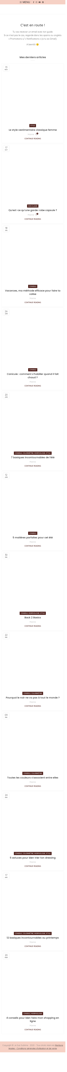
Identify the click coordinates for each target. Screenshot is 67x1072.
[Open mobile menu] (25, 2)
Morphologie (39, 453)
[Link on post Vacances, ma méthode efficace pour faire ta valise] (33, 255)
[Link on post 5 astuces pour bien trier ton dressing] (33, 822)
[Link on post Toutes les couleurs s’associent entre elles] (33, 742)
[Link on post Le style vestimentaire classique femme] (33, 95)
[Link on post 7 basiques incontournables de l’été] (33, 422)
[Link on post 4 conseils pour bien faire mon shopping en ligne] (33, 983)
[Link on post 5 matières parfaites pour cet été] (33, 502)
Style (32, 126)
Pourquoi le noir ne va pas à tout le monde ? (33, 697)
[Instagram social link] (36, 2)
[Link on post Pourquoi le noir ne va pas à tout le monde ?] (33, 662)
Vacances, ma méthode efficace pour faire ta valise (32, 292)
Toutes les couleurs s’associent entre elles (32, 777)
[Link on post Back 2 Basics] (33, 582)
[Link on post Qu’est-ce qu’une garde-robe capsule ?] (33, 175)
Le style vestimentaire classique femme (33, 130)
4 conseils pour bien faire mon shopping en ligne (32, 1019)
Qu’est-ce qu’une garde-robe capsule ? (33, 210)
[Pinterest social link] (43, 2)
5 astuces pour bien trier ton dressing (33, 857)
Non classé (32, 206)
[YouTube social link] (39, 2)
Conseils (32, 286)
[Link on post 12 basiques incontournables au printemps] (33, 902)
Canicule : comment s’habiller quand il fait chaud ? (33, 375)
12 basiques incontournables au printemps (33, 937)
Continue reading (32, 138)
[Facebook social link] (33, 2)
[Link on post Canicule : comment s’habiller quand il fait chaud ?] (33, 339)
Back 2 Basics (32, 617)
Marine (31, 134)
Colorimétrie (28, 453)
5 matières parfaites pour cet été (33, 537)
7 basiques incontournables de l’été (32, 457)
